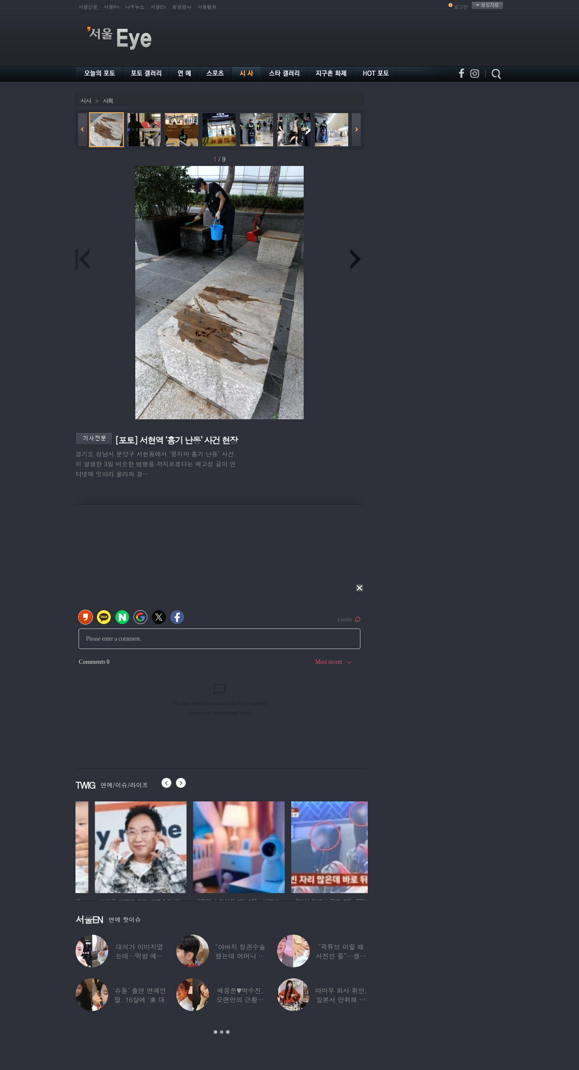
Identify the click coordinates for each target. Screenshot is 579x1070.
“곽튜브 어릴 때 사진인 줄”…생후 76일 (341, 956)
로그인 (461, 6)
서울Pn (111, 6)
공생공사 (182, 6)
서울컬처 (207, 6)
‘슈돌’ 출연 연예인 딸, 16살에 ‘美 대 (139, 995)
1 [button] (215, 1032)
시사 (85, 101)
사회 (108, 101)
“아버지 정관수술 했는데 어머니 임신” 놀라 (240, 956)
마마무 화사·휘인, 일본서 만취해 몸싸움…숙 (341, 999)
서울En (158, 6)
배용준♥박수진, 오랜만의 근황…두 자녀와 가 (240, 999)
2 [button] (221, 1032)
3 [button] (228, 1032)
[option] (116, 846)
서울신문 (88, 6)
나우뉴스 (134, 6)
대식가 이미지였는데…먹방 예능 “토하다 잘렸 (139, 956)
